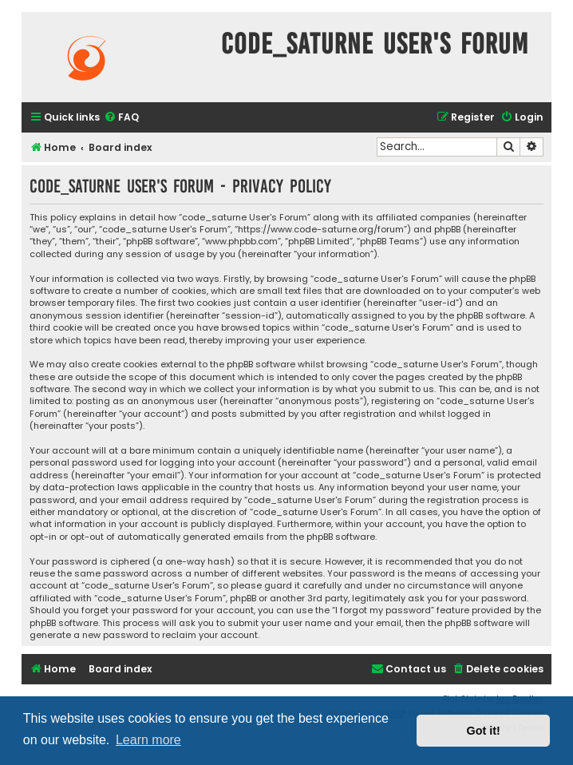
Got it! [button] (483, 730)
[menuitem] (121, 118)
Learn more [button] (148, 740)
